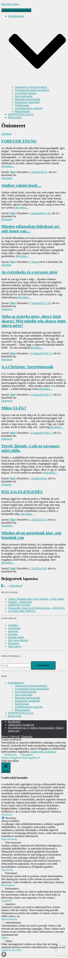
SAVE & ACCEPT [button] (11, 950)
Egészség (13, 631)
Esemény (13, 634)
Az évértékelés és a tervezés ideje (29, 272)
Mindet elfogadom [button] (11, 757)
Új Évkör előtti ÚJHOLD (21, 611)
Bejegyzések (15, 117)
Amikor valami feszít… (21, 185)
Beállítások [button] (11, 754)
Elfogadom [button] (27, 754)
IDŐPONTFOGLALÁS (21, 114)
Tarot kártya (14, 646)
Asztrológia (14, 628)
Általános (6, 133)
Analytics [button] (6, 900)
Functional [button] (7, 869)
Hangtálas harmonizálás (27, 99)
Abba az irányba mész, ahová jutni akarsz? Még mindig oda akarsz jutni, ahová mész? (33, 321)
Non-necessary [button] (9, 839)
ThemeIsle (26, 736)
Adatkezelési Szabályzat (21, 724)
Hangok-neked (16, 637)
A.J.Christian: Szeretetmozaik (27, 366)
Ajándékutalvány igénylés (29, 108)
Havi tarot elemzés (18, 640)
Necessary (10, 818)
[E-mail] (16, 665)
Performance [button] (8, 885)
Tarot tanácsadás (23, 96)
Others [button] (5, 937)
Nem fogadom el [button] (31, 757)
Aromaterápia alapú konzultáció (32, 90)
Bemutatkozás (22, 111)
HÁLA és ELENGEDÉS (22, 491)
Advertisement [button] (9, 919)
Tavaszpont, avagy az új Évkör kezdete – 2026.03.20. (36, 608)
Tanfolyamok (22, 105)
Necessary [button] (6, 814)
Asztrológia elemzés (26, 93)
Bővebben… (8, 166)
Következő (16, 585)
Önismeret (7, 178)
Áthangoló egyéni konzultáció (31, 87)
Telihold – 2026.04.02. (20, 601)
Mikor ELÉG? (13, 408)
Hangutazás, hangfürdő (27, 102)
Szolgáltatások (16, 682)
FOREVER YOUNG (19, 141)
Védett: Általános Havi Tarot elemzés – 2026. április (36, 598)
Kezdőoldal (14, 721)
